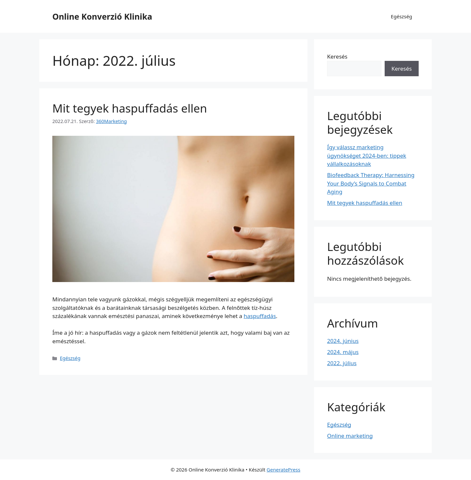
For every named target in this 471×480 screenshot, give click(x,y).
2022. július (342, 363)
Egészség (401, 16)
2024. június (342, 341)
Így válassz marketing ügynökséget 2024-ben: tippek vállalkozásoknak (366, 155)
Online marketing (350, 435)
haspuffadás (260, 316)
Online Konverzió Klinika (102, 16)
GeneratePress (283, 469)
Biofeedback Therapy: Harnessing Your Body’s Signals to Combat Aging (370, 183)
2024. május (342, 352)
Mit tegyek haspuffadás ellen (129, 108)
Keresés (337, 56)
